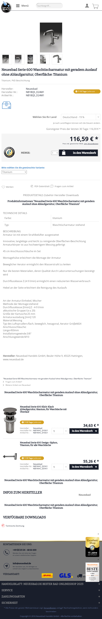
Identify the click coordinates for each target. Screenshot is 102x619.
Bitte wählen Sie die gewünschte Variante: (23, 167)
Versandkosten (50, 608)
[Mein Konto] (87, 5)
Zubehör (49, 195)
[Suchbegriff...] (49, 5)
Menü (22, 5)
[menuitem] (22, 6)
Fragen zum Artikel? (12, 381)
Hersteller (60, 195)
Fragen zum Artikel (64, 186)
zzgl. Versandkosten (91, 144)
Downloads (72, 195)
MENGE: (25, 152)
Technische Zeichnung (15, 526)
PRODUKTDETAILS (33, 195)
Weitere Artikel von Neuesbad (16, 385)
